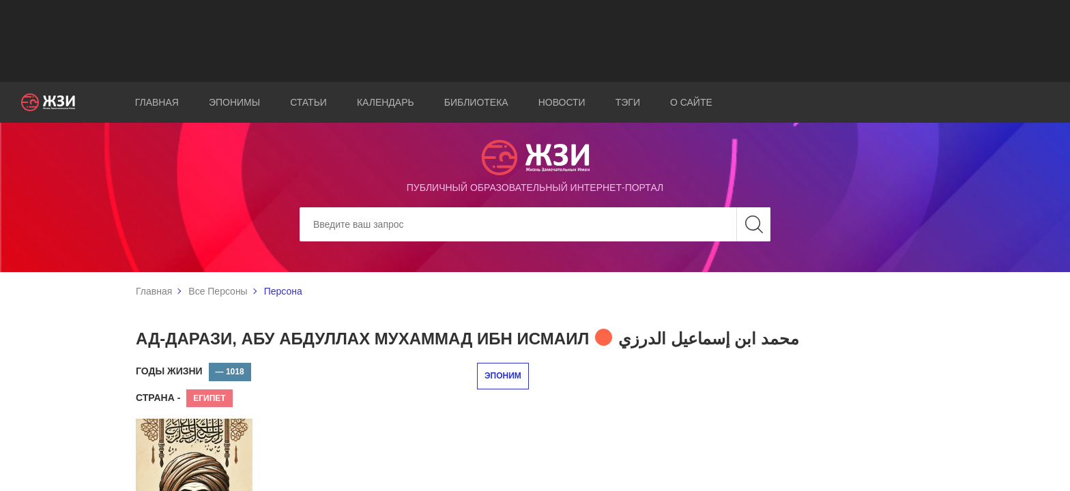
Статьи (308, 102)
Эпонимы (234, 102)
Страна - (158, 397)
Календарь (385, 102)
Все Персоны (217, 291)
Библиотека (476, 102)
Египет (209, 398)
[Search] (535, 224)
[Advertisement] (535, 41)
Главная (157, 102)
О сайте (691, 102)
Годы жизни (169, 371)
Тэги (628, 102)
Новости (561, 102)
